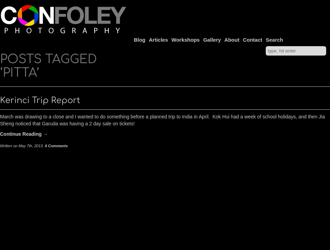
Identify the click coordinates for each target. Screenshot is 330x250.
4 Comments (56, 146)
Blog (139, 40)
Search (274, 40)
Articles (158, 40)
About (231, 40)
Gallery (212, 40)
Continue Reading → (24, 134)
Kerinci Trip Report (40, 100)
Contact (252, 40)
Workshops (186, 40)
